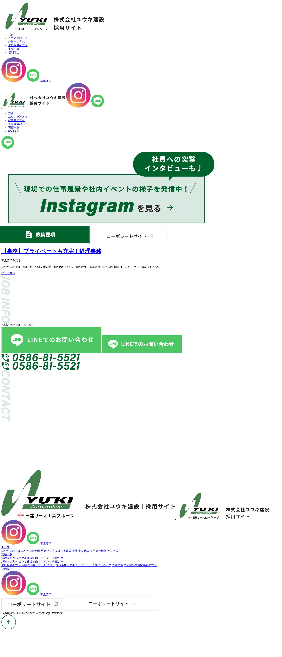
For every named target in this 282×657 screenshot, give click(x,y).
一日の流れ (48, 565)
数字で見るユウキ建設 (57, 550)
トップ (5, 547)
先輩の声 (57, 558)
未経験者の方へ (11, 565)
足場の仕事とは (31, 565)
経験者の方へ (9, 558)
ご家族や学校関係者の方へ (140, 565)
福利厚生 (6, 568)
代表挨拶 (89, 550)
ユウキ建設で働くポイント (35, 558)
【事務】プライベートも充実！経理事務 (51, 251)
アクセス (112, 550)
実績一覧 (6, 554)
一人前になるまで (100, 565)
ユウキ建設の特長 (32, 550)
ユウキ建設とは (11, 550)
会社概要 (101, 550)
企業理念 (77, 550)
